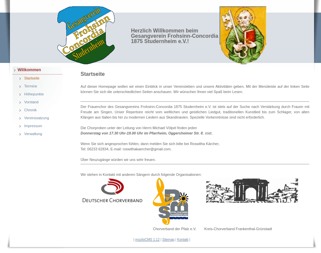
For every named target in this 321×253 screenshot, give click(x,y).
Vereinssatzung (36, 118)
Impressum (33, 126)
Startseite (31, 78)
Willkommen (29, 70)
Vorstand (31, 102)
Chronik (30, 110)
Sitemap (168, 239)
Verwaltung (33, 134)
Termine (30, 86)
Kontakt (182, 239)
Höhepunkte (34, 94)
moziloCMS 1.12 (147, 239)
